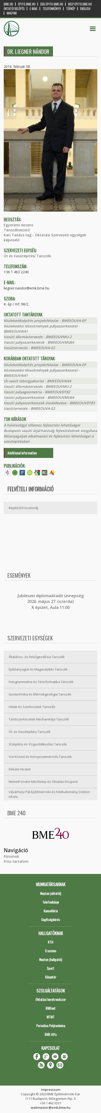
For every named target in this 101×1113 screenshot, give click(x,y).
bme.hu (8, 4)
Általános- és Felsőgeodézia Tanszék (37, 657)
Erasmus (50, 950)
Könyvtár (50, 976)
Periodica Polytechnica (50, 1025)
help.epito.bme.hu (80, 4)
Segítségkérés (50, 919)
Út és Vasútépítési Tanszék (27, 256)
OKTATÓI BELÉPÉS (14, 8)
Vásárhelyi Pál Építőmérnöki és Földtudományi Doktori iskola (49, 794)
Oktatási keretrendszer (50, 999)
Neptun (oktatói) (50, 893)
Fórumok (11, 856)
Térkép (70, 8)
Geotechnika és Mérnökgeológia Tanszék (40, 694)
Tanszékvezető (17, 230)
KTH (50, 942)
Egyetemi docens (18, 225)
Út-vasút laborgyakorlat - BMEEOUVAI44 (37, 381)
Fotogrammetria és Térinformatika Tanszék (41, 682)
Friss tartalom (16, 861)
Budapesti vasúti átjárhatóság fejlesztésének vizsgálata (50, 430)
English (85, 8)
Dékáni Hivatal (19, 769)
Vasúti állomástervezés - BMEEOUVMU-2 (38, 336)
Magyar (12, 13)
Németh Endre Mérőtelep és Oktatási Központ (43, 781)
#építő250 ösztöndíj (23, 508)
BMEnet (50, 1008)
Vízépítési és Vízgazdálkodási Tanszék (38, 744)
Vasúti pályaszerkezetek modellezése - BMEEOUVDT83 (49, 403)
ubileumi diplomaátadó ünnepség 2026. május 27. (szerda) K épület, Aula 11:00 (51, 601)
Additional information (22, 452)
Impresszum (50, 1089)
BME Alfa (50, 1034)
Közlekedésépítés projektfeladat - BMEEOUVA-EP (45, 320)
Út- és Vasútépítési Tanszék (29, 731)
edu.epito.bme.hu (51, 4)
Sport (50, 968)
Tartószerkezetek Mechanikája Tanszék (39, 719)
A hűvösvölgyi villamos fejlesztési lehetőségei (42, 425)
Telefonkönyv (52, 8)
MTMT (50, 1016)
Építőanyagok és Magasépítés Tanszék (38, 669)
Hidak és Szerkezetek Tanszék (32, 706)
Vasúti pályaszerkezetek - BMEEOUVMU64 (39, 342)
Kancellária (51, 910)
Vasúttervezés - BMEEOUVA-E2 (29, 347)
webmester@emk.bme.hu (51, 1107)
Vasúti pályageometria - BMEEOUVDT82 (37, 392)
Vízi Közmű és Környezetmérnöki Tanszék (40, 756)
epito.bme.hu (26, 4)
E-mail (34, 8)
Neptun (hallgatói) (50, 959)
